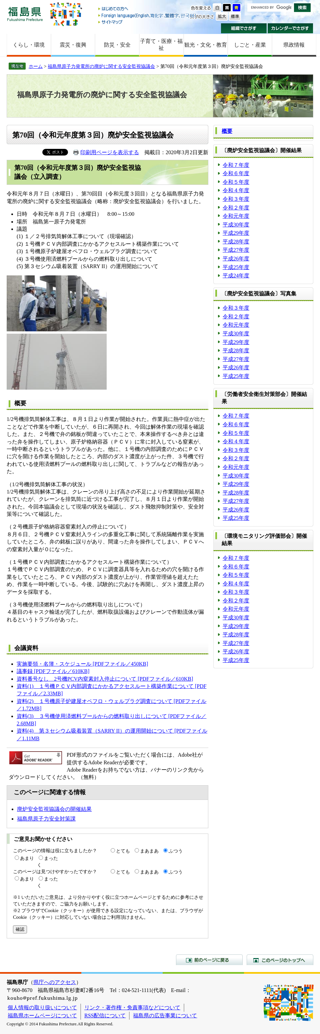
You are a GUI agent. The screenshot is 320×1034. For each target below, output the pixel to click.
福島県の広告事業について (165, 1015)
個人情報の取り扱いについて (42, 1007)
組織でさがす (244, 28)
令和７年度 (236, 165)
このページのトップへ (280, 959)
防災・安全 (117, 45)
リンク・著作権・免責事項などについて (132, 1007)
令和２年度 (236, 207)
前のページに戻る (209, 959)
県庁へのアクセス (54, 982)
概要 (227, 131)
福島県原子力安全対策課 (46, 819)
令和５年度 (236, 182)
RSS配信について (105, 1015)
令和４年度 (236, 190)
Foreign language (148, 15)
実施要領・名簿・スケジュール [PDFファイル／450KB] (82, 664)
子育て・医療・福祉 (161, 44)
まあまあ (149, 851)
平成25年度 (236, 267)
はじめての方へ (148, 9)
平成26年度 (236, 258)
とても (123, 851)
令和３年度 (236, 199)
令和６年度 (236, 173)
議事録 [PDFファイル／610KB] (53, 671)
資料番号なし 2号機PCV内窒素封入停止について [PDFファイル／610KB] (105, 679)
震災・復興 (73, 45)
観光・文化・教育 (205, 45)
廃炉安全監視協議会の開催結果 (54, 809)
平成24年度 (236, 275)
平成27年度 (236, 250)
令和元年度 (236, 216)
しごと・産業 (250, 45)
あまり (27, 858)
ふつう (176, 851)
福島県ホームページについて (42, 1015)
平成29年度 (236, 233)
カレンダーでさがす (290, 28)
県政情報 (294, 45)
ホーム (36, 66)
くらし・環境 (29, 45)
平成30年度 (236, 224)
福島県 (25, 14)
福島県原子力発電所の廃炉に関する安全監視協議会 (101, 66)
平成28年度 (236, 241)
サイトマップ (148, 22)
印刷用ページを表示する (109, 152)
